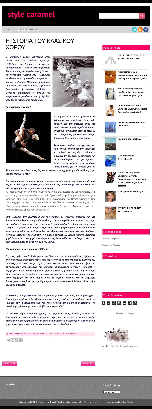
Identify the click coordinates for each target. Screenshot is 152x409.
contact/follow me (27, 30)
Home (8, 30)
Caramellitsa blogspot (110, 239)
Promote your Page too (111, 245)
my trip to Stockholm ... (129, 139)
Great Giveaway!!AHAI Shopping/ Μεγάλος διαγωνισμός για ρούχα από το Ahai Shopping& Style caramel (132, 179)
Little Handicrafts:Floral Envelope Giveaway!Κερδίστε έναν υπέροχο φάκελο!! (132, 108)
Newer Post (9, 363)
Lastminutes (106, 402)
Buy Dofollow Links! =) (89, 402)
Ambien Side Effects (124, 402)
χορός (73, 334)
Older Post (88, 363)
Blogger (131, 313)
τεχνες (65, 334)
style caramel (31, 14)
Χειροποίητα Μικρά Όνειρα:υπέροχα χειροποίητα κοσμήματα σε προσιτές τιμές (132, 75)
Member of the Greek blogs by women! (119, 346)
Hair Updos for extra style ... (132, 191)
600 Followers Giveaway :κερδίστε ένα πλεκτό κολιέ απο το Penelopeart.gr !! (131, 92)
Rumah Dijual (56, 402)
